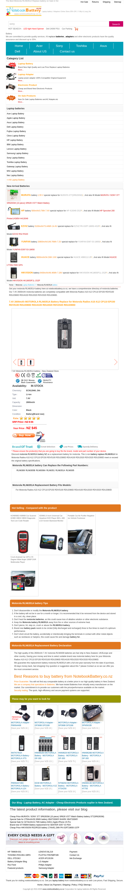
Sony (59, 46)
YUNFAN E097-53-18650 (89, 241)
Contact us (67, 51)
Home (19, 46)
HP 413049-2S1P (74, 210)
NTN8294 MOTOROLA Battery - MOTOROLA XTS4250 (68, 786)
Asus (103, 46)
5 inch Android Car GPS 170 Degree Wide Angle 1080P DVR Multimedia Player (23, 559)
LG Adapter (44, 861)
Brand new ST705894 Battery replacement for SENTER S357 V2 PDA (40, 825)
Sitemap (117, 2)
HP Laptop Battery (15, 140)
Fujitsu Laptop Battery (16, 131)
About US (39, 51)
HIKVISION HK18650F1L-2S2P (93, 272)
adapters (70, 36)
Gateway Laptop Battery (17, 166)
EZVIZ (24, 226)
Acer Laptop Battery (15, 114)
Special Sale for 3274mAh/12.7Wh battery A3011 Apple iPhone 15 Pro (40, 822)
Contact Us (74, 855)
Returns (95, 2)
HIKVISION (27, 272)
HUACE (25, 257)
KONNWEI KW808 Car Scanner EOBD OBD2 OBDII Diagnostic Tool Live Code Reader (23, 518)
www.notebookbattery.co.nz (53, 889)
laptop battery (58, 880)
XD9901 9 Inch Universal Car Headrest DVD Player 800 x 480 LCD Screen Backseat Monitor (52, 518)
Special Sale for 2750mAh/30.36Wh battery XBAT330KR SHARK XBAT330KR (44, 819)
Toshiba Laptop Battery (17, 162)
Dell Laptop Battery (15, 127)
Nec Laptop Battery (15, 175)
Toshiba (81, 46)
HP (22, 210)
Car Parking (67, 29)
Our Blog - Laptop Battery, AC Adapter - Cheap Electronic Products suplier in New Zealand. (62, 802)
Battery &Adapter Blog (17, 861)
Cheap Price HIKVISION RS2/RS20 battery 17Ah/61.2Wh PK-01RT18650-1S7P (44, 827)
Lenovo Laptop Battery (17, 149)
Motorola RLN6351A (44, 285)
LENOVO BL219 (46, 852)
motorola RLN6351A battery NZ (33, 454)
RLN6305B (30, 470)
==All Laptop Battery (16, 180)
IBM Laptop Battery (15, 144)
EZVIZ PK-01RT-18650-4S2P (87, 226)
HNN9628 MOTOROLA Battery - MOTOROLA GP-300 (68, 756)
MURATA (26, 195)
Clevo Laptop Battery (16, 136)
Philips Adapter (45, 865)
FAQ (80, 885)
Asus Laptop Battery (15, 122)
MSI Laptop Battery (15, 171)
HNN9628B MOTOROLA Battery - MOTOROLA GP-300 (93, 756)
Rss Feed (12, 865)
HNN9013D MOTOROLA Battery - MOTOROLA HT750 (93, 786)
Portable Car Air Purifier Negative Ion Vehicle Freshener (81, 517)
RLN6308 (21, 470)
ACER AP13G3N (46, 858)
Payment (73, 852)
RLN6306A (41, 470)
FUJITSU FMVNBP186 (49, 855)
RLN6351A (60, 470)
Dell (17, 51)
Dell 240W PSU (53, 29)
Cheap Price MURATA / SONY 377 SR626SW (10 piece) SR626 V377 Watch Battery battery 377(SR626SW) (57, 816)
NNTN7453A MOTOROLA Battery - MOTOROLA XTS (20, 756)
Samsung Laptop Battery (17, 153)
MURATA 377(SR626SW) (72, 195)
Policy (74, 885)
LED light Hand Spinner (33, 29)
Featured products (15, 868)
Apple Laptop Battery (16, 118)
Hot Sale (84, 2)
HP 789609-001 (14, 852)
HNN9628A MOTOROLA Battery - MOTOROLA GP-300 (45, 756)
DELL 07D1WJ (14, 858)
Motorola (19, 285)
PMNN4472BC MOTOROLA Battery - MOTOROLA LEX (20, 786)
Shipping (106, 2)
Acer (39, 46)
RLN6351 (50, 470)
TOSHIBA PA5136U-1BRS (19, 855)
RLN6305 (70, 470)
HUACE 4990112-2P (83, 257)
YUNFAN (26, 241)
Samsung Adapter (46, 868)
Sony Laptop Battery (16, 158)
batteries (60, 36)
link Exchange (76, 858)
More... (21, 70)
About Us (48, 885)
